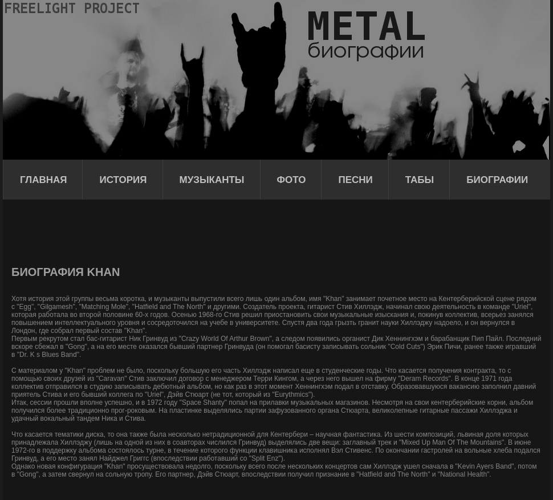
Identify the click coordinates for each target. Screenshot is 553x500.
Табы (419, 179)
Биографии (497, 179)
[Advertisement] (218, 231)
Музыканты (212, 179)
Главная (43, 179)
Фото (291, 179)
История (123, 179)
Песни (355, 179)
